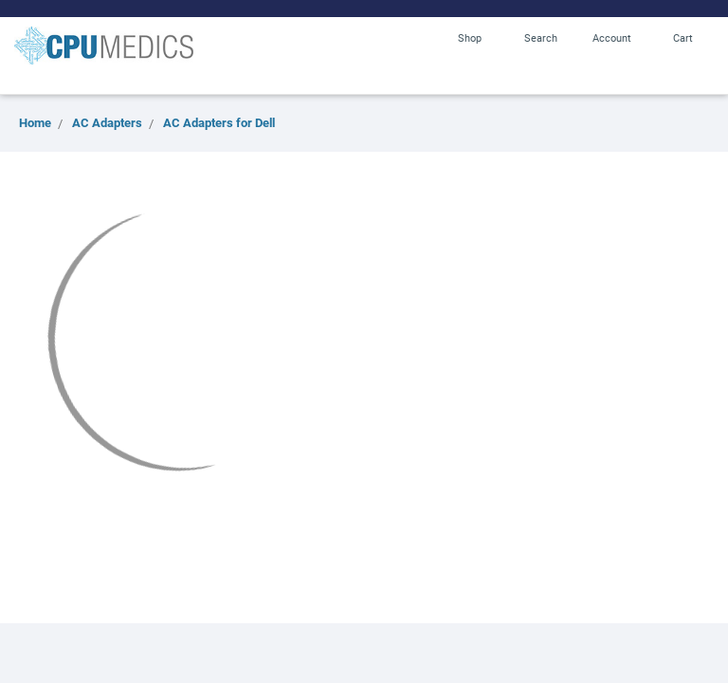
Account (611, 37)
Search (540, 37)
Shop (470, 37)
